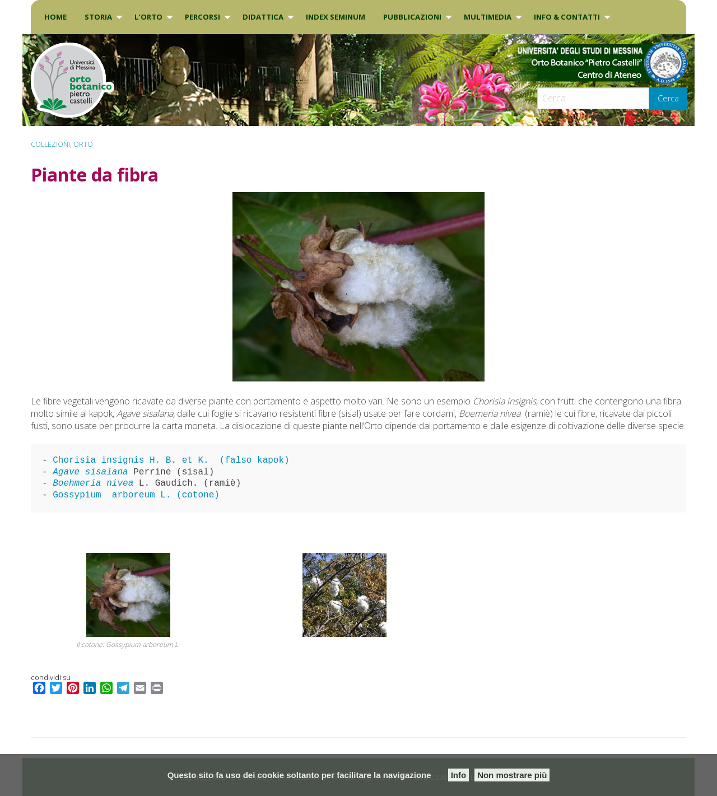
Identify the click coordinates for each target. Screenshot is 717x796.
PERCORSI (202, 17)
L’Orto (148, 17)
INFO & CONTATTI (567, 17)
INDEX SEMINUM (335, 17)
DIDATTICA (263, 17)
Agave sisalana (90, 472)
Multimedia (487, 17)
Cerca (668, 98)
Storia (98, 17)
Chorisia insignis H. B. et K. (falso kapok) (171, 460)
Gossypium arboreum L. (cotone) (136, 495)
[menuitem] (55, 17)
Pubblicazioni (412, 17)
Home (55, 17)
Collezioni (50, 144)
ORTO (83, 144)
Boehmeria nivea (96, 483)
